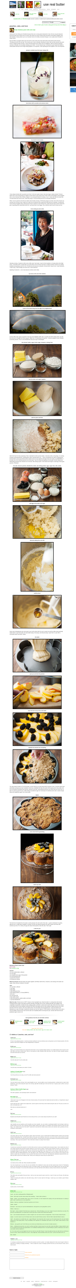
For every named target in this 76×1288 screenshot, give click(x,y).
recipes (30, 9)
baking (28, 1029)
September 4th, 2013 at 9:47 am (16, 1239)
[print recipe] (12, 966)
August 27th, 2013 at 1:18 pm (15, 1144)
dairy (37, 1029)
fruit (45, 1029)
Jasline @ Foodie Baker (16, 1071)
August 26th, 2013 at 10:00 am (16, 1072)
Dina (11, 1183)
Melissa (12, 1064)
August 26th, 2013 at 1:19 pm (15, 1080)
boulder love (35, 9)
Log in (58, 9)
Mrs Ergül (12, 1096)
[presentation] (21, 1272)
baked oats (17, 14)
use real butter (54, 4)
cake (34, 1029)
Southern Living (15, 968)
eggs (43, 1029)
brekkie (31, 1029)
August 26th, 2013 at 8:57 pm (15, 1097)
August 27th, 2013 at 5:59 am (15, 1114)
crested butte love (42, 9)
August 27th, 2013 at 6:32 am (15, 1121)
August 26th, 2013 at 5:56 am (15, 1047)
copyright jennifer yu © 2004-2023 (20, 18)
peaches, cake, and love (19, 26)
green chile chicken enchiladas (32, 14)
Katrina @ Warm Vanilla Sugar (18, 1089)
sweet (51, 1029)
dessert (39, 1029)
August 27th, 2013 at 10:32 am (16, 1133)
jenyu (11, 1190)
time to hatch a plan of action (41, 24)
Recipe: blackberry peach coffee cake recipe (24, 29)
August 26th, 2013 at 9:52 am (15, 1065)
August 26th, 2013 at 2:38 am (15, 1038)
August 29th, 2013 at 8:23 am (15, 1172)
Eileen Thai (13, 1159)
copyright (26, 9)
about (22, 9)
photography (53, 9)
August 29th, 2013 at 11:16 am (16, 1184)
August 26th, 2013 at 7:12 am (15, 1057)
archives (48, 9)
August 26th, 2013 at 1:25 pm (15, 1090)
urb (19, 9)
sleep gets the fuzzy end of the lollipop (57, 24)
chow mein (46, 14)
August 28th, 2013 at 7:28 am (15, 1160)
